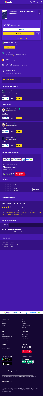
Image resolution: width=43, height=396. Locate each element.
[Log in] (41, 2)
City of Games (9, 124)
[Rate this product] (6, 207)
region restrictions (13, 55)
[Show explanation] (16, 110)
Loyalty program (26, 325)
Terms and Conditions (22, 389)
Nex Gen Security (10, 137)
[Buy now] (21, 29)
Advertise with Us (6, 348)
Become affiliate (25, 338)
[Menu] (2, 2)
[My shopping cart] (37, 2)
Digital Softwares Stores (12, 109)
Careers (3, 325)
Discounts (24, 327)
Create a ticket (5, 338)
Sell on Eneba (5, 346)
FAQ (3, 334)
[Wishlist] (34, 2)
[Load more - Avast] (3, 60)
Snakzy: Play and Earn (27, 340)
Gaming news (25, 334)
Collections (24, 323)
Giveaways (24, 336)
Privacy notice (22, 376)
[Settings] (8, 381)
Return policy (5, 340)
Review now (37, 189)
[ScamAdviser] (9, 167)
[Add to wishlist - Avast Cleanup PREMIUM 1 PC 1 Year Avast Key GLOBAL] (39, 12)
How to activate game (7, 336)
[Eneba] (8, 2)
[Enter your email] (14, 374)
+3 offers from (21, 38)
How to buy (24, 321)
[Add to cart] (38, 33)
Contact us (4, 323)
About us (4, 321)
